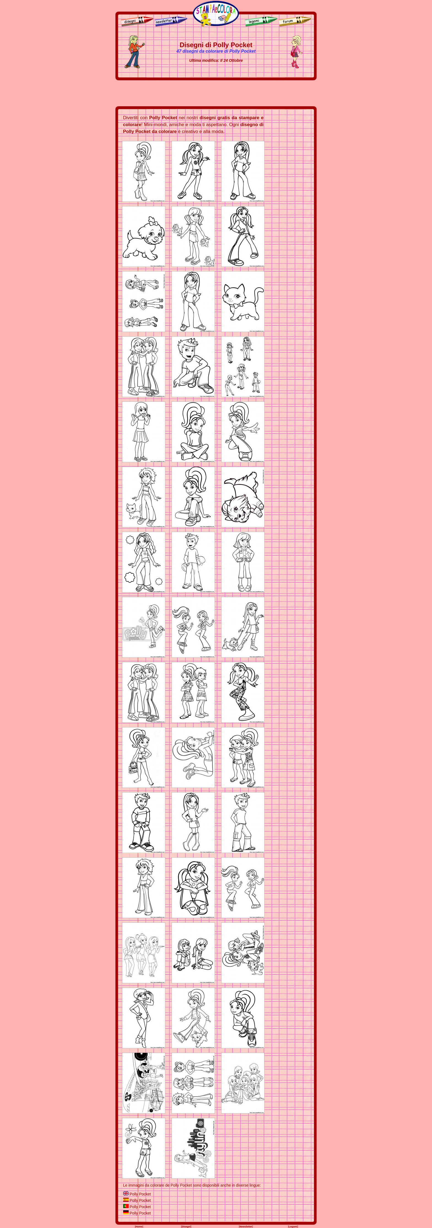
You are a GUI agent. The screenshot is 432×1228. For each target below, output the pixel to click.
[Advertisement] (216, 93)
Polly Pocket (140, 1194)
